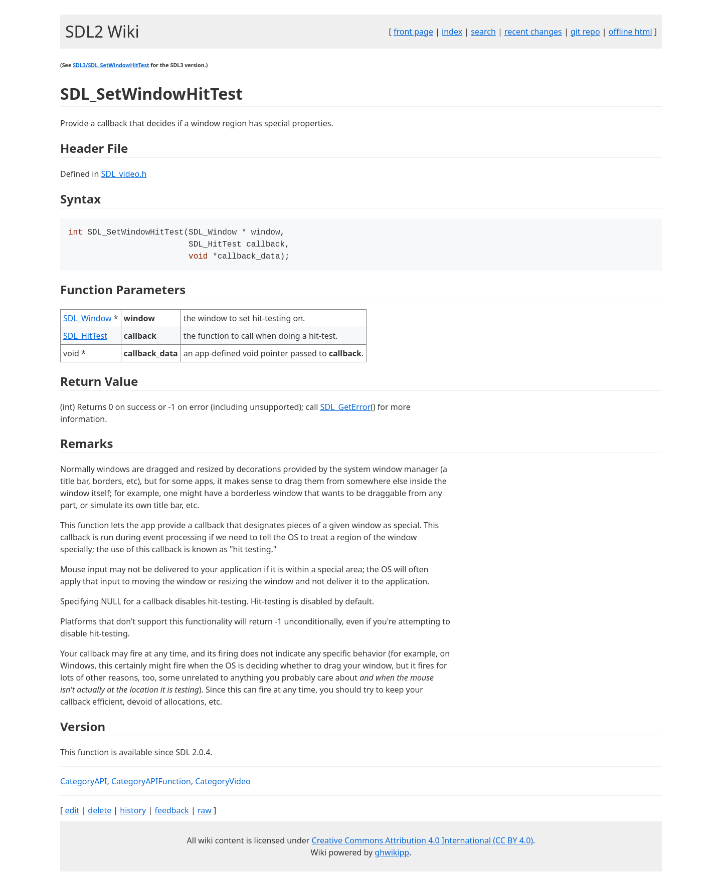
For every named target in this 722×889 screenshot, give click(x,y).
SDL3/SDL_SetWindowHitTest (111, 65)
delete (99, 813)
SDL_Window (87, 321)
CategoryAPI (83, 784)
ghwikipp (392, 855)
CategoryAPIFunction (151, 784)
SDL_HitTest (85, 338)
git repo (585, 31)
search (483, 31)
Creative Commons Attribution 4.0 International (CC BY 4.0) (422, 843)
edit (72, 813)
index (452, 31)
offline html (630, 31)
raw (205, 813)
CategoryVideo (222, 784)
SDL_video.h (123, 173)
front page (413, 31)
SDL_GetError (345, 409)
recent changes (533, 31)
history (133, 813)
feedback (171, 813)
